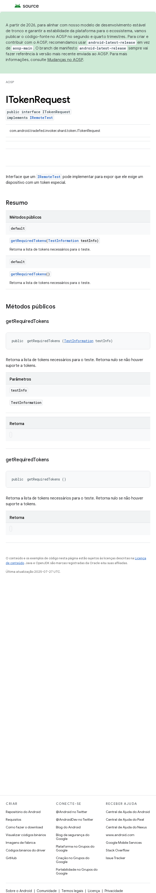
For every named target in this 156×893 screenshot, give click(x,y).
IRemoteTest (41, 117)
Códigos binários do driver (25, 850)
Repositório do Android (23, 812)
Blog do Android (68, 827)
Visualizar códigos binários (26, 835)
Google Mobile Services (124, 842)
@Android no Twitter (71, 812)
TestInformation (63, 240)
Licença (94, 891)
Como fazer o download (24, 827)
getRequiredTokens (28, 240)
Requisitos (13, 819)
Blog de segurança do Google (72, 837)
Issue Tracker (115, 858)
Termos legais (72, 891)
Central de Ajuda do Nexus (126, 827)
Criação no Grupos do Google (72, 860)
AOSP (10, 82)
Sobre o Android (19, 891)
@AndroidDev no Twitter (74, 819)
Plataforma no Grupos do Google (75, 848)
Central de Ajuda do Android (128, 812)
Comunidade (47, 891)
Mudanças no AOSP (65, 59)
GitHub (11, 858)
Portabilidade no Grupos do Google (76, 871)
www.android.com (120, 835)
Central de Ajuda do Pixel (125, 819)
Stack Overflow (117, 850)
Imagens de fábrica (21, 842)
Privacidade (114, 891)
